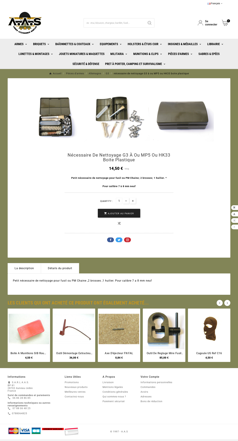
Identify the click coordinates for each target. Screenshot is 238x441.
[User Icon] (208, 23)
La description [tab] (24, 270)
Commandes (148, 388)
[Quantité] (119, 202)
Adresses (146, 398)
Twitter (119, 241)
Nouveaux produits (76, 388)
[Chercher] (114, 22)
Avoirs (144, 393)
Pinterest (127, 241)
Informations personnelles (156, 384)
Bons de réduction (151, 403)
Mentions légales (113, 388)
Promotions (72, 384)
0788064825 (19, 415)
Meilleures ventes (75, 393)
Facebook (110, 241)
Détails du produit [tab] (60, 270)
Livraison (108, 384)
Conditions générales (115, 393)
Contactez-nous (74, 398)
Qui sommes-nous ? (114, 398)
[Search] (149, 23)
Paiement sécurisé (114, 403)
